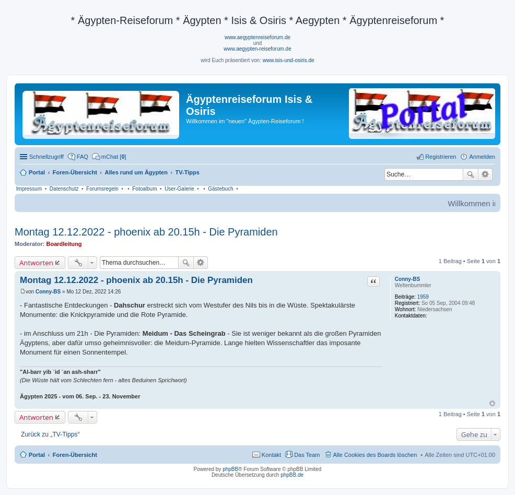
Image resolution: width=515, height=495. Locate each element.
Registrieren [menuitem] (440, 157)
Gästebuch (220, 189)
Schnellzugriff (46, 157)
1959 (423, 297)
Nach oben (492, 403)
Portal (37, 172)
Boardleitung (64, 244)
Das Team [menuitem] (307, 455)
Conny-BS (407, 279)
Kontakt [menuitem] (271, 455)
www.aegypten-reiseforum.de (257, 49)
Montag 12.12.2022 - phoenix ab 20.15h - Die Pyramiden (146, 232)
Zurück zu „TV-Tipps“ (50, 434)
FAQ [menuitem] (82, 157)
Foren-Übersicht (75, 455)
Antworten (36, 262)
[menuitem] (109, 156)
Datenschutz (64, 189)
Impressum (29, 189)
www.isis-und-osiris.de (288, 60)
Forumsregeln (102, 189)
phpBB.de (291, 475)
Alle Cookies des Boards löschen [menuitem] (375, 455)
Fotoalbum (144, 189)
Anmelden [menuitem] (482, 157)
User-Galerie (179, 189)
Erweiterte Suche (485, 174)
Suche (470, 174)
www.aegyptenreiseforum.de (257, 37)
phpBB (230, 469)
